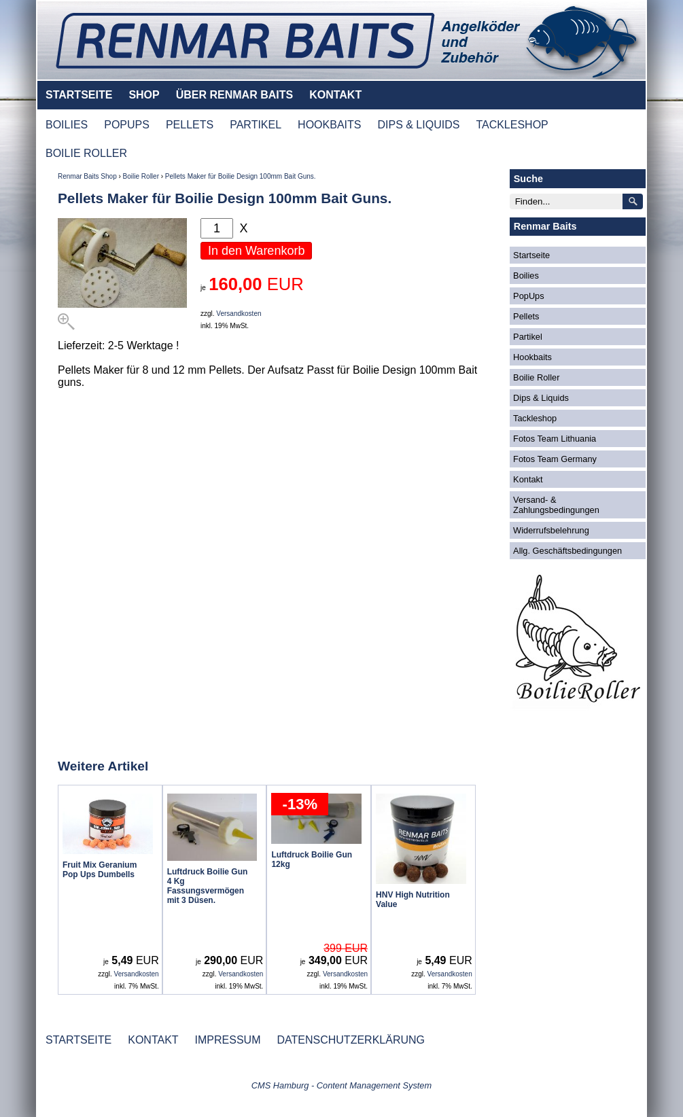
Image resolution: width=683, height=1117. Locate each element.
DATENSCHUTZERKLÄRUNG (351, 1040)
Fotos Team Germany (555, 459)
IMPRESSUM (228, 1040)
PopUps (528, 296)
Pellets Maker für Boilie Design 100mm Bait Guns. (240, 176)
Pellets (526, 316)
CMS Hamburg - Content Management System (341, 1085)
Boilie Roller (141, 176)
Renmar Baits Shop (87, 176)
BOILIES (67, 124)
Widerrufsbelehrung (551, 530)
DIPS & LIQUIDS (418, 124)
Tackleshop (535, 418)
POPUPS (127, 124)
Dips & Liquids (541, 398)
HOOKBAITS (329, 124)
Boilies (526, 275)
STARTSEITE (79, 95)
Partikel (527, 337)
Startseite (531, 255)
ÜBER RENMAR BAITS (234, 95)
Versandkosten (238, 313)
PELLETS (189, 124)
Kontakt (527, 479)
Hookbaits (532, 357)
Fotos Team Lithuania (554, 438)
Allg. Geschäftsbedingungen (567, 551)
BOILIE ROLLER (86, 153)
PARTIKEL (255, 124)
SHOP (143, 95)
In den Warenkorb (256, 251)
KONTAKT (335, 95)
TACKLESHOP (512, 124)
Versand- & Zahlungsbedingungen (556, 505)
